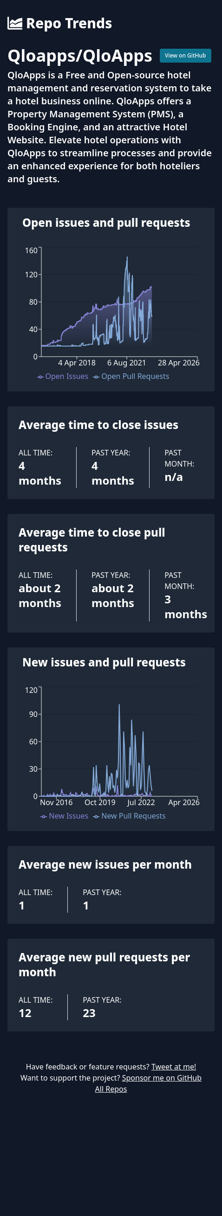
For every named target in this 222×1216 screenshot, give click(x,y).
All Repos (111, 1089)
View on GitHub (185, 55)
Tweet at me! (173, 1067)
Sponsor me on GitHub (162, 1078)
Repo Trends (59, 23)
